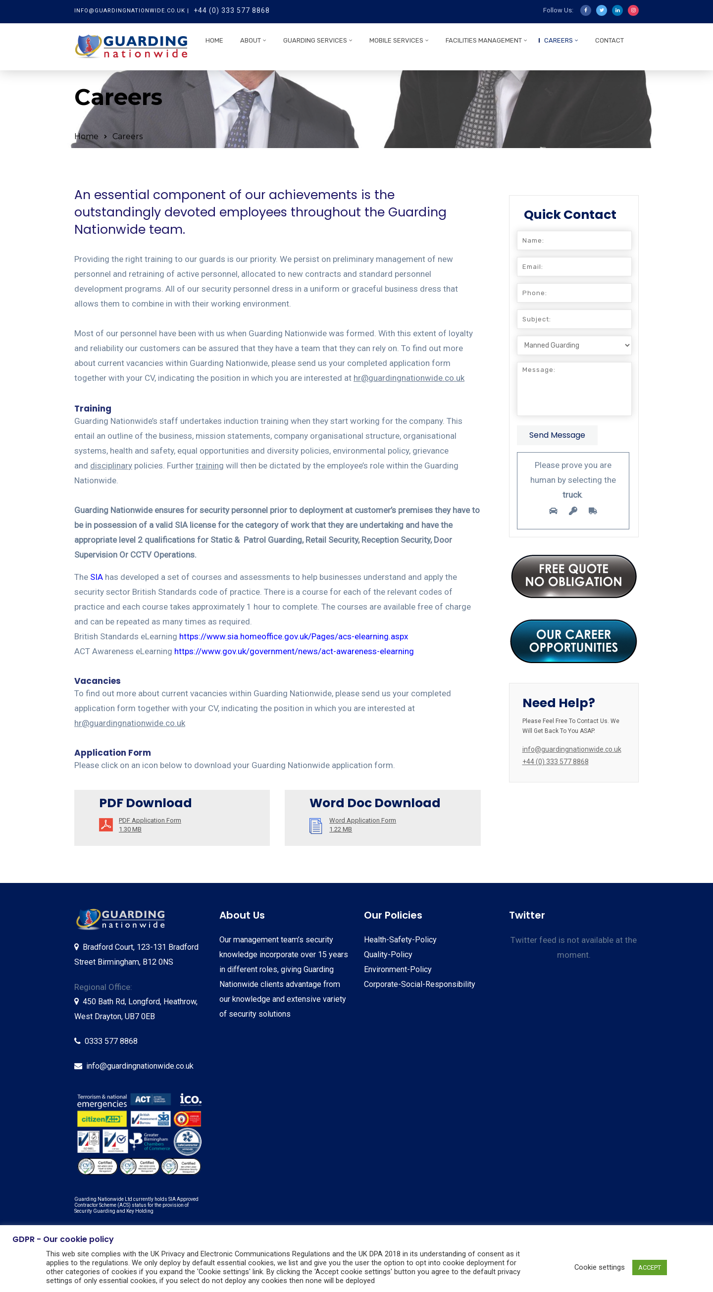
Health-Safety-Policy (400, 939)
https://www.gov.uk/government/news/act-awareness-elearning (294, 651)
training (210, 465)
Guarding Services (315, 40)
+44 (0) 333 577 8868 (232, 10)
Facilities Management (484, 40)
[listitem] (100, 1099)
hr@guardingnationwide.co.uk (409, 378)
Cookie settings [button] (599, 1267)
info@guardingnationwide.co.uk (140, 1066)
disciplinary (111, 465)
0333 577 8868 (111, 1041)
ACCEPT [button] (649, 1267)
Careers (558, 40)
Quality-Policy (388, 954)
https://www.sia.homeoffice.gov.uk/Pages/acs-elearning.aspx (293, 636)
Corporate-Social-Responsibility (419, 984)
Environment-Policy (398, 969)
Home (214, 40)
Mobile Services (396, 40)
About (250, 40)
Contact (609, 40)
